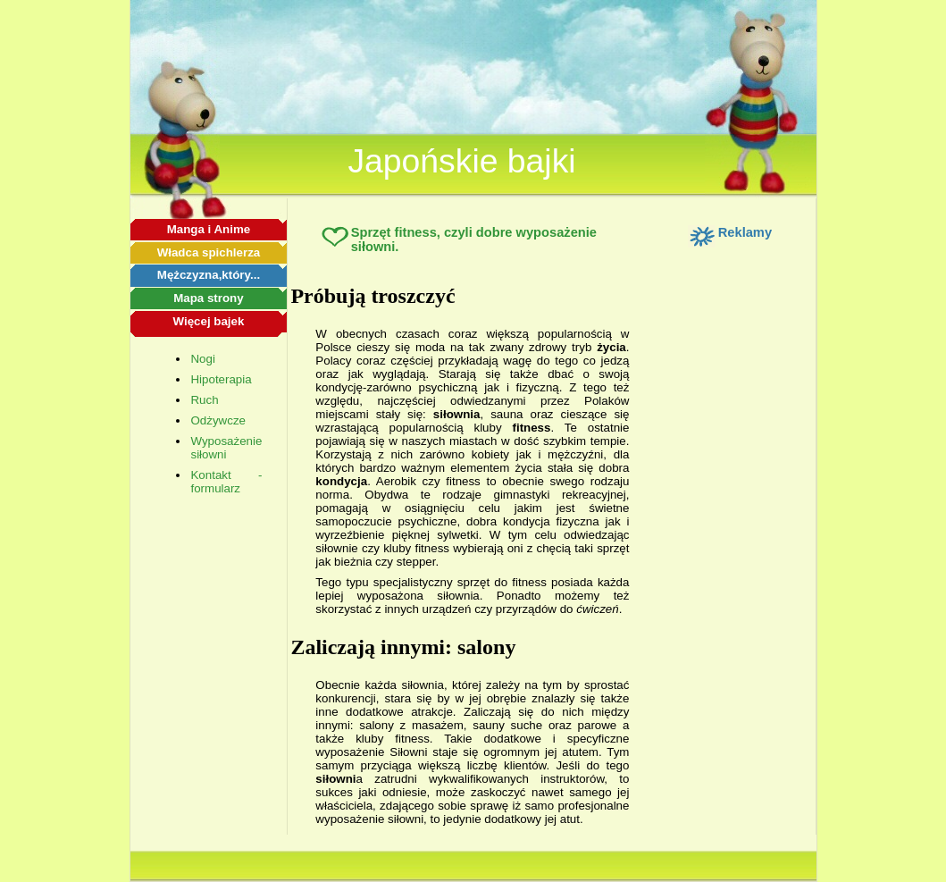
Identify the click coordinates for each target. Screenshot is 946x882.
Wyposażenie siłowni (226, 447)
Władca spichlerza (209, 252)
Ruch (204, 400)
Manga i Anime (209, 229)
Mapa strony (208, 298)
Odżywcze (217, 420)
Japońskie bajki (461, 161)
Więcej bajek (208, 321)
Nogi (202, 358)
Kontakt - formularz (226, 481)
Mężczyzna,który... (208, 274)
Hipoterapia (220, 379)
